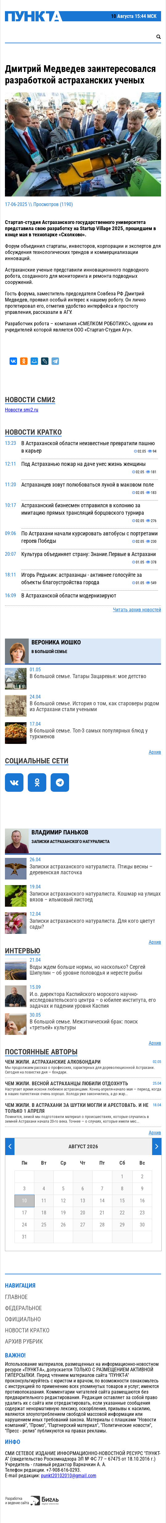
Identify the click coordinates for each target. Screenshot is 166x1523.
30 (142, 1225)
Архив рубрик (24, 1341)
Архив (155, 752)
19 (63, 1213)
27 (82, 1225)
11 (43, 1201)
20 (82, 1213)
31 (24, 1237)
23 (142, 1213)
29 (122, 1225)
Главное (16, 1297)
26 (63, 1225)
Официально (23, 1319)
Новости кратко (27, 1330)
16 (142, 1201)
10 (24, 1201)
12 (63, 1201)
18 (43, 1213)
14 (102, 1201)
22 (122, 1213)
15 (122, 1201)
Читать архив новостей (137, 610)
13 (82, 1201)
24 (24, 1225)
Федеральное (23, 1308)
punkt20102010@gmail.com (68, 1476)
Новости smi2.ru (21, 410)
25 (43, 1225)
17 (24, 1213)
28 (102, 1225)
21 (102, 1213)
